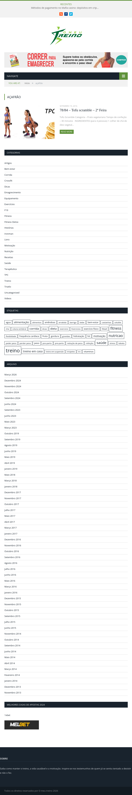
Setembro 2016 (12, 557)
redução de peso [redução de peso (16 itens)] (75, 343)
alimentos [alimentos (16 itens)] (36, 322)
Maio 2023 (9, 421)
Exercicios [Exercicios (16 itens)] (76, 329)
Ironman (8, 233)
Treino (7, 280)
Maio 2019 (9, 457)
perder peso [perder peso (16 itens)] (25, 343)
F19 (6, 210)
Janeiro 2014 (10, 680)
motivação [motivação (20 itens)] (99, 336)
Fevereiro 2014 (12, 675)
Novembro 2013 (12, 692)
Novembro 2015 (12, 604)
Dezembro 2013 (12, 686)
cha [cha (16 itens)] (7, 329)
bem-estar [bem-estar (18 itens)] (93, 322)
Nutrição (8, 251)
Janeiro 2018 (10, 486)
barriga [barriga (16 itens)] (73, 322)
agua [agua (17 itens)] (8, 322)
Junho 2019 (10, 451)
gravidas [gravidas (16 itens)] (66, 336)
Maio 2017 (9, 515)
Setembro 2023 (12, 409)
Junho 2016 (10, 574)
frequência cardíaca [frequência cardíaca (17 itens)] (29, 336)
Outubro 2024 (11, 392)
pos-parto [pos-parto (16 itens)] (47, 343)
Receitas (8, 257)
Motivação (9, 245)
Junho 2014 (10, 651)
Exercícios (9, 204)
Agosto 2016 (10, 563)
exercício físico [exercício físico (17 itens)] (91, 328)
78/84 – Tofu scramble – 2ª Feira (83, 110)
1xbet (7, 715)
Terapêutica (10, 269)
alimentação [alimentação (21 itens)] (21, 322)
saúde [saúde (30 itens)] (101, 342)
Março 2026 (10, 374)
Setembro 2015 (12, 616)
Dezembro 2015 (12, 598)
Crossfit (8, 180)
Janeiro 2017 (10, 533)
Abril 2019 (9, 463)
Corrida (8, 174)
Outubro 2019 (11, 433)
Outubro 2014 (11, 639)
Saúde (7, 263)
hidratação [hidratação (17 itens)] (78, 336)
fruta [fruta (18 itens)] (45, 336)
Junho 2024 (10, 404)
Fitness (8, 215)
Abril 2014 (9, 663)
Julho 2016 (9, 569)
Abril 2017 (9, 521)
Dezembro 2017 (12, 492)
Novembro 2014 (12, 633)
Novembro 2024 (12, 386)
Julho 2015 (9, 621)
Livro (7, 239)
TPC (6, 274)
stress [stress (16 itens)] (112, 343)
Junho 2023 (10, 415)
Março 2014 (10, 669)
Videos (7, 298)
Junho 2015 (10, 627)
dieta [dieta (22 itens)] (53, 328)
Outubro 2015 (11, 610)
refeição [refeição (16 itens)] (89, 343)
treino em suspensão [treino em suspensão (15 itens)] (55, 351)
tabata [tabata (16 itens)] (121, 343)
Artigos (8, 163)
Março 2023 (10, 427)
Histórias (9, 227)
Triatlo (7, 286)
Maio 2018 (9, 474)
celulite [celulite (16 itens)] (117, 322)
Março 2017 (10, 527)
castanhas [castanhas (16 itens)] (106, 322)
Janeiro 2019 (10, 468)
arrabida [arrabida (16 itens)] (62, 322)
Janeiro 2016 (10, 592)
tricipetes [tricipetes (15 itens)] (71, 351)
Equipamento (11, 198)
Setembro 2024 (12, 398)
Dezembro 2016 (12, 539)
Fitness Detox (11, 221)
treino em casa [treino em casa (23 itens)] (32, 351)
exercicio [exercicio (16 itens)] (64, 329)
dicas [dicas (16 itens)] (44, 329)
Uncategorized (11, 292)
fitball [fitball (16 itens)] (104, 329)
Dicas (7, 186)
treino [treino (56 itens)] (13, 350)
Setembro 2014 (12, 645)
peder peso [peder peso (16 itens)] (11, 343)
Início (19, 83)
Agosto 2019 (10, 445)
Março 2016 (10, 586)
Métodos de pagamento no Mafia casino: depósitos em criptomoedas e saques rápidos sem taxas (66, 7)
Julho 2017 (9, 510)
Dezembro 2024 (12, 380)
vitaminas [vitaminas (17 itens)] (88, 351)
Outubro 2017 (11, 504)
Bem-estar (9, 168)
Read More (66, 131)
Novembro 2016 (12, 545)
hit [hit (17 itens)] (88, 336)
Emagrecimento (12, 192)
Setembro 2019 (12, 439)
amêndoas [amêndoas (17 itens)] (50, 322)
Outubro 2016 (11, 551)
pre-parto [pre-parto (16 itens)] (59, 343)
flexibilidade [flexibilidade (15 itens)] (11, 336)
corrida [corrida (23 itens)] (34, 328)
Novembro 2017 (12, 498)
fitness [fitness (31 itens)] (115, 328)
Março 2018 (10, 480)
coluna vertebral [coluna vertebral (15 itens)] (19, 329)
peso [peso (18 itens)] (36, 343)
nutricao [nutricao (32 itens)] (116, 335)
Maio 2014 (9, 657)
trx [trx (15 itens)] (79, 351)
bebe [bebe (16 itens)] (82, 322)
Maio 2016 (9, 580)
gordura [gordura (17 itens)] (55, 336)
